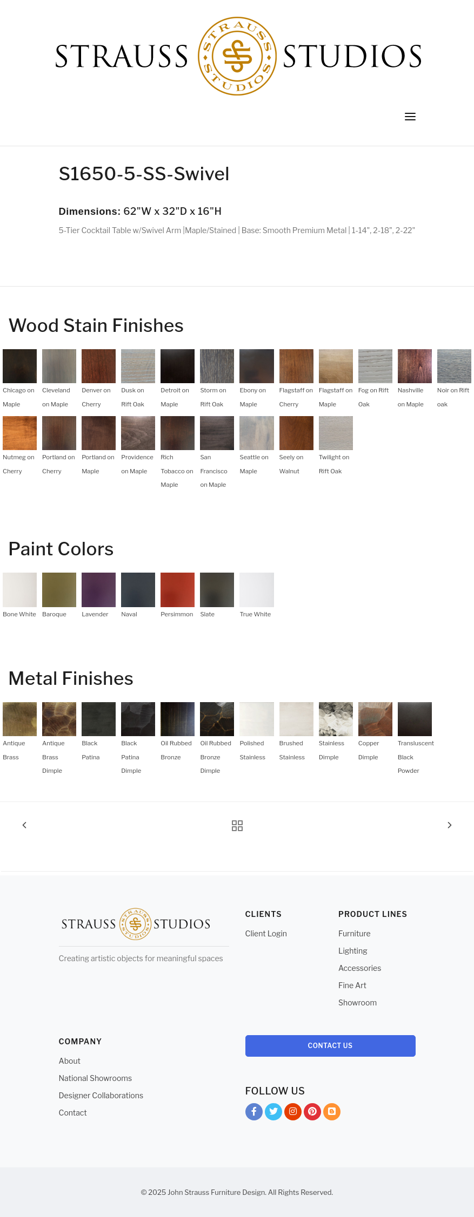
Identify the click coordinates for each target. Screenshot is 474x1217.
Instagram (293, 1113)
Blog (332, 1113)
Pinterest (312, 1113)
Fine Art (352, 985)
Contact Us (330, 1046)
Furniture (354, 933)
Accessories (359, 968)
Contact (73, 1112)
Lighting (353, 950)
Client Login (266, 933)
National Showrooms (95, 1078)
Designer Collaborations (101, 1095)
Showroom (357, 1002)
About (70, 1060)
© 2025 (153, 1192)
